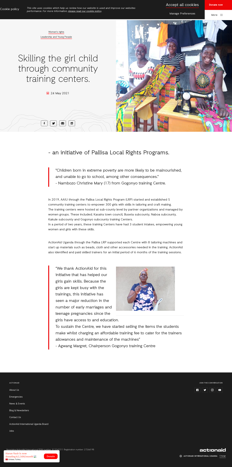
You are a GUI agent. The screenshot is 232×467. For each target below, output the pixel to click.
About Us (14, 390)
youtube (220, 390)
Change (222, 456)
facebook (197, 390)
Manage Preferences (182, 13)
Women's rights (56, 32)
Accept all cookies (182, 5)
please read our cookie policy (84, 11)
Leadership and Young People (56, 37)
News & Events (17, 403)
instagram (212, 390)
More (214, 15)
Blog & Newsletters (19, 410)
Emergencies (16, 396)
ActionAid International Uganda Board (28, 424)
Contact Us (15, 417)
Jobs (11, 431)
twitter (205, 390)
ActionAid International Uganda (213, 450)
